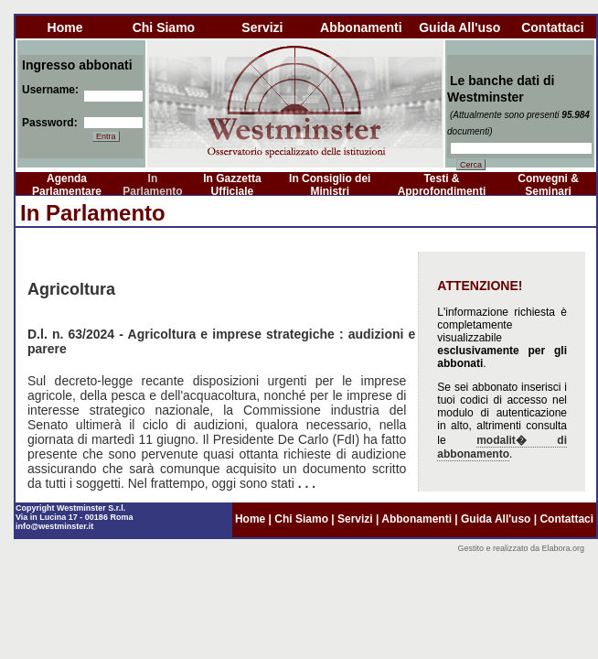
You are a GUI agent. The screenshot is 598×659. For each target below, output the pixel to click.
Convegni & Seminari (548, 185)
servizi (262, 27)
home (65, 27)
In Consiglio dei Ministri (329, 185)
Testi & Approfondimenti (442, 185)
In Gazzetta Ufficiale (232, 185)
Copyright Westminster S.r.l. (70, 508)
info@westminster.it (54, 526)
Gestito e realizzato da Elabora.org (520, 548)
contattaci (552, 27)
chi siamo (164, 27)
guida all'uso (459, 27)
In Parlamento (152, 185)
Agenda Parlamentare (66, 185)
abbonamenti (360, 27)
